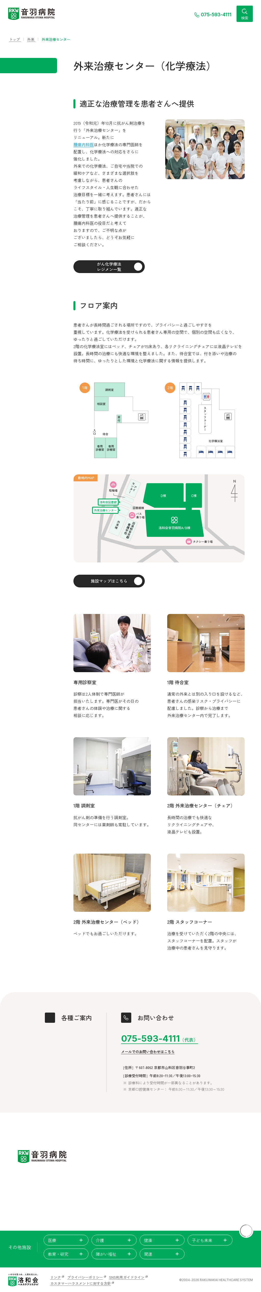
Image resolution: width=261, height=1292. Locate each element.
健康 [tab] (162, 1240)
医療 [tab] (66, 1240)
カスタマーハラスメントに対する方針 (80, 1283)
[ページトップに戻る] (246, 1231)
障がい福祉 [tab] (114, 1254)
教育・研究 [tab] (66, 1254)
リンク (55, 1277)
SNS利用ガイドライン (127, 1277)
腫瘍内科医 (83, 144)
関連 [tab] (162, 1254)
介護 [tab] (114, 1240)
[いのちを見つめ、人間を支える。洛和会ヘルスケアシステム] (23, 1280)
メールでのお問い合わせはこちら (148, 1052)
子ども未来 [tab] (210, 1240)
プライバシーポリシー (85, 1277)
